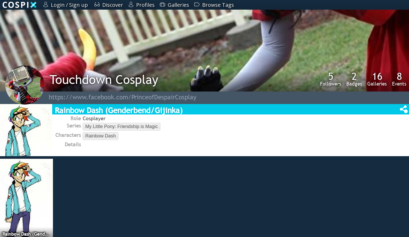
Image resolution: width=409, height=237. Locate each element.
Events (399, 79)
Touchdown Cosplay (104, 79)
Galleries (377, 79)
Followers (330, 79)
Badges (354, 79)
